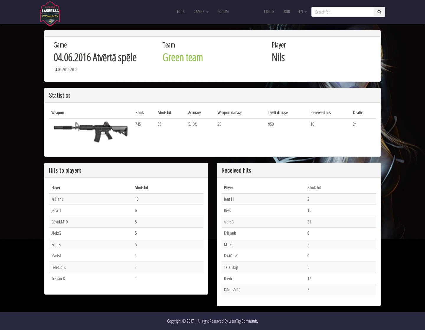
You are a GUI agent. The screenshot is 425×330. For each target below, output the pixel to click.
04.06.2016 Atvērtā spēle (94, 57)
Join (286, 11)
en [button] (303, 11)
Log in (269, 11)
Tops (180, 11)
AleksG (56, 233)
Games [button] (201, 11)
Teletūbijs (58, 267)
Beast (227, 210)
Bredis (56, 244)
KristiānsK (58, 278)
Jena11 (56, 210)
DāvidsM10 (59, 222)
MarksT (56, 256)
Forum (223, 11)
